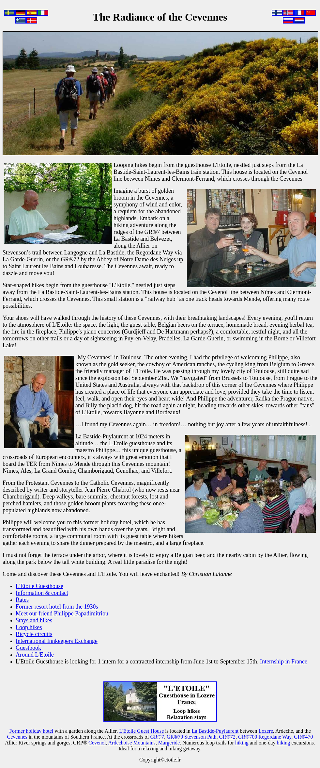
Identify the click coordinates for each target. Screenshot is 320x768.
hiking (242, 742)
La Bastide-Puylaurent (215, 731)
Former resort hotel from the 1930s (57, 606)
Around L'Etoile (35, 654)
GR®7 (157, 737)
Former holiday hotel (31, 731)
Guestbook (28, 648)
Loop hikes (29, 627)
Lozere (265, 731)
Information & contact (42, 593)
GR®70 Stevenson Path (192, 737)
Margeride (169, 742)
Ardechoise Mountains (132, 742)
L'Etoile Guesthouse (39, 586)
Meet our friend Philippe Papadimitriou (62, 613)
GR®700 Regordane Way (264, 737)
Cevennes (17, 737)
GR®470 (303, 737)
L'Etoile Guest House (141, 731)
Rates (22, 599)
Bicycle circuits (34, 634)
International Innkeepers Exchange (57, 641)
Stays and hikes (34, 620)
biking (283, 742)
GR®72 (227, 737)
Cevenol (97, 742)
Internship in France (283, 661)
